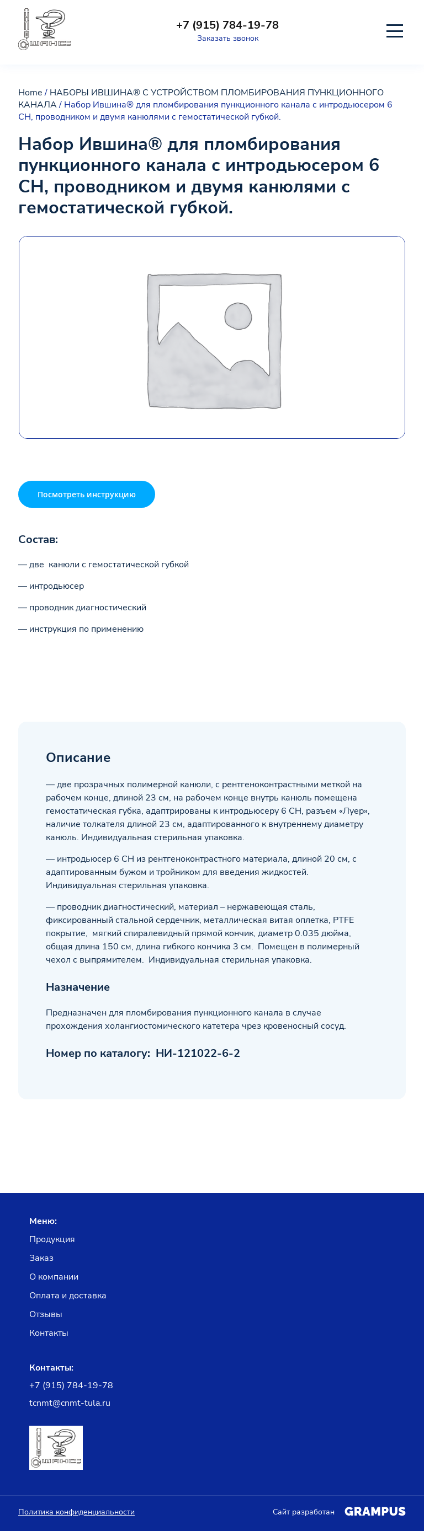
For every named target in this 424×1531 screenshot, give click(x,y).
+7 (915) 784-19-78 (227, 25)
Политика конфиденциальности (76, 1512)
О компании (53, 1277)
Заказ (41, 1258)
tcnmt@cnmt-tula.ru (69, 1403)
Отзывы (45, 1314)
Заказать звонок (227, 38)
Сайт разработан (339, 1512)
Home (30, 93)
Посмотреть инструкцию (87, 494)
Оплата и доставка (68, 1296)
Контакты (48, 1333)
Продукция (52, 1239)
